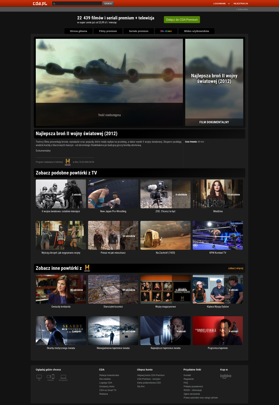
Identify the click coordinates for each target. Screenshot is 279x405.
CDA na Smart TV (107, 390)
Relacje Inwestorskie (109, 375)
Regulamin (189, 379)
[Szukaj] (77, 3)
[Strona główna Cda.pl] (40, 3)
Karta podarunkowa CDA (149, 383)
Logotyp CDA (105, 383)
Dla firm (140, 386)
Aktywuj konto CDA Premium (150, 375)
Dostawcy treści (106, 386)
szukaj (108, 3)
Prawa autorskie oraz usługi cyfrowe (201, 397)
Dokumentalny (43, 150)
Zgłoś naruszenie (192, 394)
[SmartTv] (53, 382)
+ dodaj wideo (242, 9)
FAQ (186, 383)
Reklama (103, 394)
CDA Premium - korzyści (148, 379)
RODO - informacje (193, 390)
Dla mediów (105, 379)
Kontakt (187, 375)
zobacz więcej (235, 268)
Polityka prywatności (193, 386)
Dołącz (182, 19)
